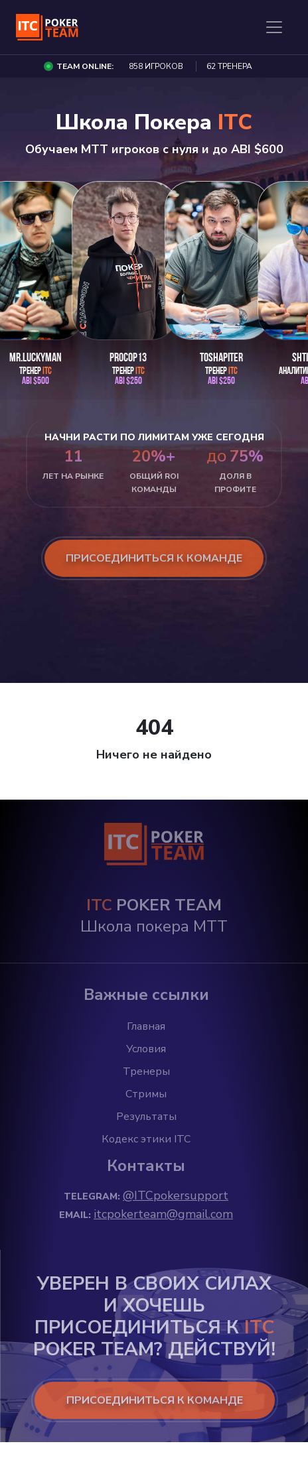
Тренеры (146, 1071)
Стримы (146, 1094)
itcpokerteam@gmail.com (163, 1214)
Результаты (146, 1116)
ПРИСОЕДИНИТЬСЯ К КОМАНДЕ (154, 1400)
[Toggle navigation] (274, 27)
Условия (146, 1049)
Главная (146, 1026)
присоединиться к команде (154, 558)
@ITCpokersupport (175, 1195)
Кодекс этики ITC (146, 1139)
